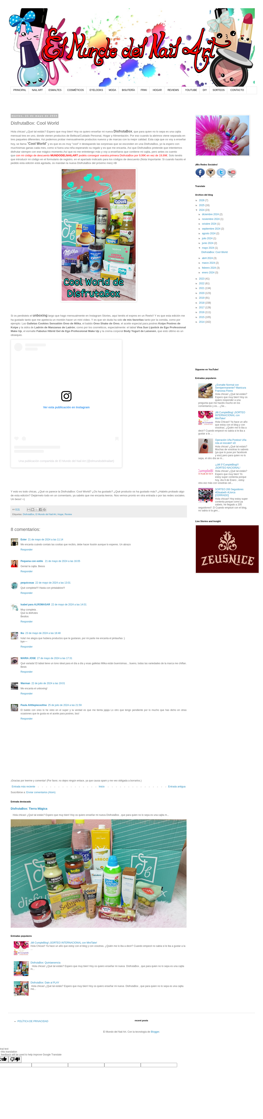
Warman (25, 683)
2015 (202, 317)
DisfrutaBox (28, 514)
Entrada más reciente (23, 786)
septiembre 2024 (211, 228)
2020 (202, 293)
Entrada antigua (177, 786)
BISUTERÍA (128, 90)
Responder (27, 549)
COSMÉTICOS (75, 90)
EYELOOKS (96, 90)
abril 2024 (207, 258)
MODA (112, 90)
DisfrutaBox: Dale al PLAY (45, 982)
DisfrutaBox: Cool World (214, 252)
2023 (202, 278)
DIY (205, 90)
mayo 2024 (208, 247)
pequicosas (27, 582)
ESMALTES (54, 90)
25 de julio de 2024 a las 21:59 (65, 705)
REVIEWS (173, 90)
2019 (202, 297)
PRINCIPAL (19, 90)
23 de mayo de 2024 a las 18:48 (42, 633)
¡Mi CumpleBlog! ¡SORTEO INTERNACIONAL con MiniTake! (64, 942)
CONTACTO (237, 90)
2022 (202, 283)
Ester (24, 539)
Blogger (155, 1031)
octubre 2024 (209, 223)
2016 (202, 312)
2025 (202, 205)
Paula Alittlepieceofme (34, 705)
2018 (202, 302)
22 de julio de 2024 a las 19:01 (48, 683)
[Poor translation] (15, 1059)
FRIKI (144, 90)
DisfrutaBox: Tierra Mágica (29, 808)
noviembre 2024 (211, 219)
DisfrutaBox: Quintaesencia (45, 962)
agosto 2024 (209, 233)
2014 (202, 321)
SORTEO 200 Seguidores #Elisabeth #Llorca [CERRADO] (229, 492)
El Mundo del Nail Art (46, 514)
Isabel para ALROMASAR (35, 604)
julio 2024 (207, 238)
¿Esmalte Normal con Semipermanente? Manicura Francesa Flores (230, 387)
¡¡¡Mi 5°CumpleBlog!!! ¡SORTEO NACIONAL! (227, 466)
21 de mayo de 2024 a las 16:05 (62, 561)
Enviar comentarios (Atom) (40, 792)
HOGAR (157, 90)
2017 (202, 307)
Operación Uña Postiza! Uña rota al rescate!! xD (230, 441)
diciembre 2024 (210, 214)
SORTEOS (219, 90)
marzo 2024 (209, 262)
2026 (202, 200)
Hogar (60, 514)
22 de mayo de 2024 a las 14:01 (69, 604)
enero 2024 (208, 272)
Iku (22, 633)
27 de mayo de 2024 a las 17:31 (54, 658)
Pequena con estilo (32, 561)
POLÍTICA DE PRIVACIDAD (32, 1021)
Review (68, 514)
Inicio (102, 786)
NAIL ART (37, 90)
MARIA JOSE (28, 658)
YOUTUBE (191, 90)
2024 (202, 210)
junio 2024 (208, 243)
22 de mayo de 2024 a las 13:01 (52, 582)
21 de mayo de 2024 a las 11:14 (45, 539)
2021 (202, 288)
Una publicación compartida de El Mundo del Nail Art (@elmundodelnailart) (66, 461)
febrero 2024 (209, 267)
